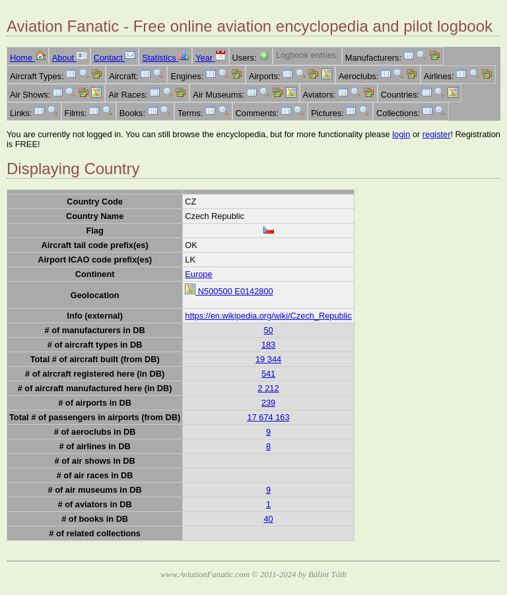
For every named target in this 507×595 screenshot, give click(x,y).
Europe (198, 274)
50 (268, 330)
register (436, 134)
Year (210, 58)
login (401, 134)
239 (268, 403)
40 (268, 519)
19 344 (268, 359)
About (69, 58)
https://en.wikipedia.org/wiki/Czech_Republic (268, 316)
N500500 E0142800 (229, 291)
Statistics (165, 58)
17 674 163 (269, 417)
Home (28, 58)
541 (268, 374)
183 (268, 345)
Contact (115, 58)
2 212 (268, 388)
